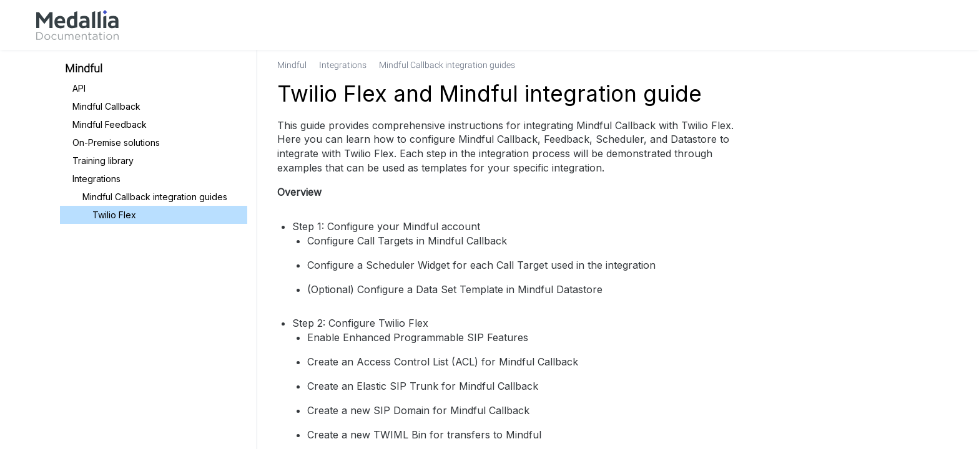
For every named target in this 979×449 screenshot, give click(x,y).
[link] (77, 25)
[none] (904, 65)
